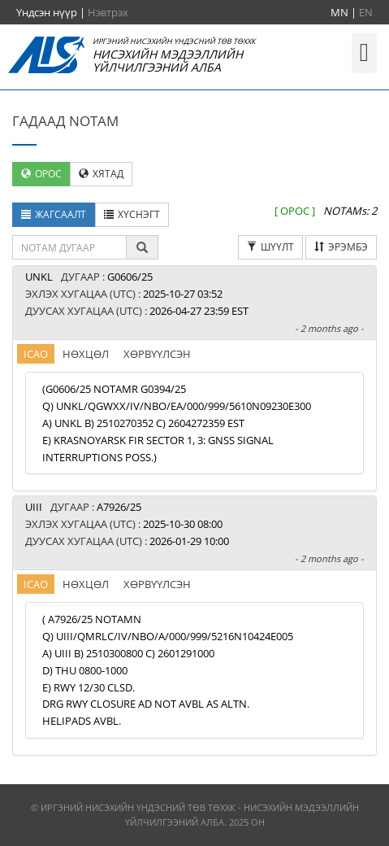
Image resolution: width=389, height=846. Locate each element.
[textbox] (69, 247)
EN (366, 12)
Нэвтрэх (108, 12)
